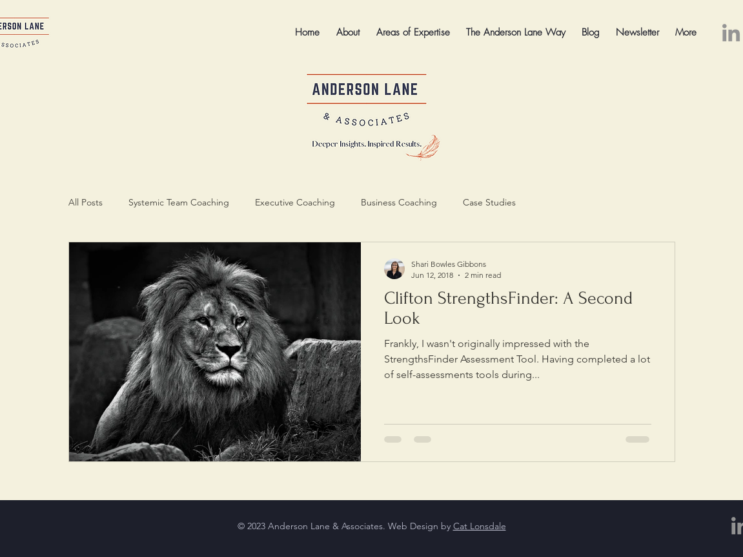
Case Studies (489, 202)
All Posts (85, 202)
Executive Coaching (295, 202)
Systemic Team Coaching (178, 202)
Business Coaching (399, 202)
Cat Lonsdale (479, 526)
